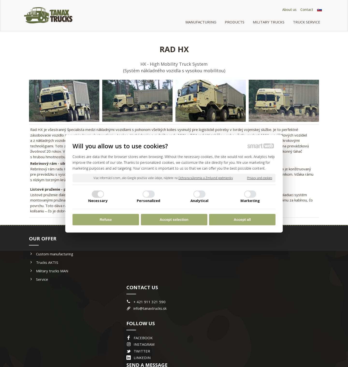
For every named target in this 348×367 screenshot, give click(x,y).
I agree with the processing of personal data (273, 309)
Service (42, 279)
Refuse (106, 220)
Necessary (98, 200)
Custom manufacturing (54, 254)
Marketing (250, 200)
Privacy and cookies (259, 178)
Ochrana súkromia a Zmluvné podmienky (205, 178)
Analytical (199, 200)
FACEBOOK (144, 289)
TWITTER (143, 302)
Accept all (242, 220)
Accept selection (174, 220)
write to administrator (176, 348)
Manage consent (238, 348)
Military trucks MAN (52, 270)
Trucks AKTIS (47, 262)
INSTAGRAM (145, 295)
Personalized (148, 200)
